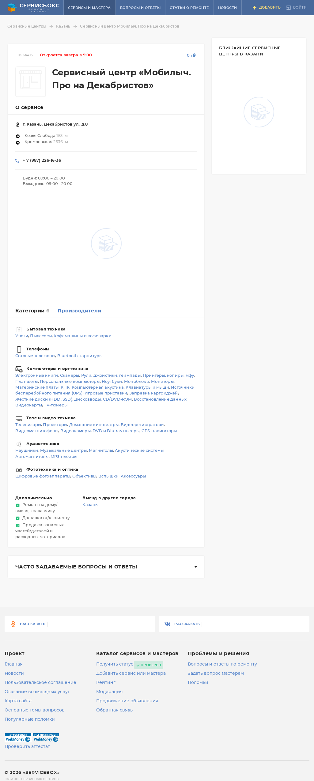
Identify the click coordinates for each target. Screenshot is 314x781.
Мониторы (162, 382)
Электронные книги (36, 376)
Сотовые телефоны (35, 356)
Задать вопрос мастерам (216, 673)
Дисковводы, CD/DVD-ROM (103, 400)
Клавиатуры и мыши (147, 388)
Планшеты (26, 382)
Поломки (198, 683)
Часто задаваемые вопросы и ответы (76, 566)
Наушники (26, 451)
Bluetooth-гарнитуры (80, 356)
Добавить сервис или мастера (131, 673)
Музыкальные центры (63, 451)
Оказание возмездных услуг (37, 692)
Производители (79, 310)
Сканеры (69, 376)
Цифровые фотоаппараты (42, 476)
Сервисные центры (31, 26)
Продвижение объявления (127, 701)
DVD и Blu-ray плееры (116, 431)
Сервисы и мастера (89, 7)
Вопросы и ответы (140, 7)
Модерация (109, 692)
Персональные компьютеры (70, 382)
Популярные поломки (30, 719)
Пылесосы (41, 336)
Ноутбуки (112, 382)
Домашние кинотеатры (94, 425)
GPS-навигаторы (159, 431)
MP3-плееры (64, 457)
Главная (14, 664)
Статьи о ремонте (189, 7)
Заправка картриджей (153, 394)
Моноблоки (136, 382)
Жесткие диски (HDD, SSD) (43, 400)
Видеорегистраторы (142, 425)
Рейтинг (105, 683)
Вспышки (108, 476)
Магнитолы (101, 451)
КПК (65, 388)
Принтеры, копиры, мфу (168, 376)
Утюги (21, 336)
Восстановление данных (160, 400)
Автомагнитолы (32, 457)
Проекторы (55, 425)
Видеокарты (28, 405)
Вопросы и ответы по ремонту (222, 664)
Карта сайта (18, 701)
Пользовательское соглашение (40, 683)
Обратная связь (114, 710)
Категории (32, 310)
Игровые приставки (106, 394)
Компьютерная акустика (98, 388)
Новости (227, 7)
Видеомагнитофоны (36, 431)
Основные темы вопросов (35, 710)
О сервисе (29, 107)
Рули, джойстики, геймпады (111, 376)
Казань (67, 26)
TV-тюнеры (55, 405)
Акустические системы (139, 451)
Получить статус (114, 664)
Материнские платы (37, 388)
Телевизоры (28, 425)
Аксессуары (133, 476)
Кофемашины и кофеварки (82, 336)
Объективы (84, 476)
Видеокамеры (75, 431)
